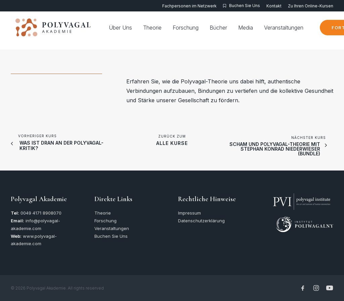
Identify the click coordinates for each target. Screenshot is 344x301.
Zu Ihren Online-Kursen (310, 5)
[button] (301, 196)
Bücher (229, 30)
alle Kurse (172, 143)
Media (256, 30)
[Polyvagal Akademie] (55, 30)
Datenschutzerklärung (201, 220)
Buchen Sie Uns (244, 5)
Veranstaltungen (294, 30)
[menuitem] (190, 5)
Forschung (197, 30)
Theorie (163, 30)
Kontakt (274, 5)
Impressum (189, 213)
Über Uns (131, 30)
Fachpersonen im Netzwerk (189, 5)
